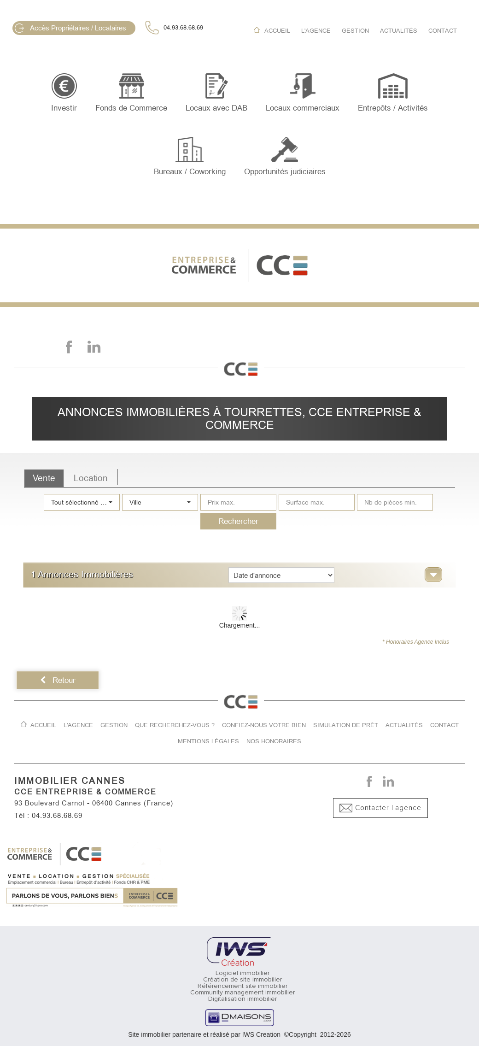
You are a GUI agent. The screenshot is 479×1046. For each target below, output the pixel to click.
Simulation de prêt (345, 725)
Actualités (398, 30)
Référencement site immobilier (242, 986)
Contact (442, 30)
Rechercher (238, 521)
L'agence (316, 30)
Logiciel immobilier (242, 973)
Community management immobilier (242, 992)
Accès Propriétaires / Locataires (70, 28)
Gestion (355, 30)
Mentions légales (208, 741)
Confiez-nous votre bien (264, 725)
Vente (44, 478)
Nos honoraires (273, 741)
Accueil (277, 30)
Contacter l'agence (380, 808)
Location (91, 478)
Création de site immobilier (242, 979)
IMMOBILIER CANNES (70, 781)
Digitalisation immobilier (242, 999)
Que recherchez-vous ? (175, 725)
